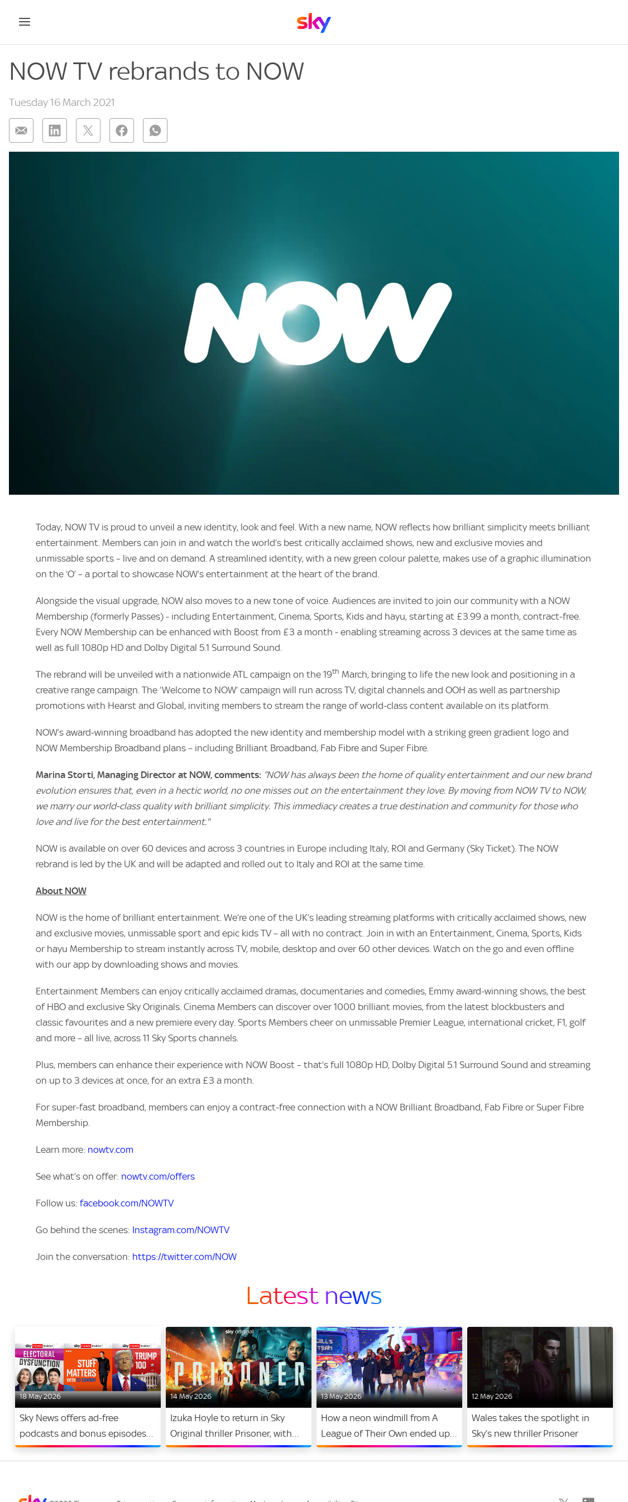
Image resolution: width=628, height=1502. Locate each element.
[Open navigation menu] (24, 22)
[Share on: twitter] (88, 130)
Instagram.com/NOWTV (180, 1229)
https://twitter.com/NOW (184, 1256)
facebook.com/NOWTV (127, 1203)
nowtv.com (110, 1149)
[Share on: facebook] (121, 130)
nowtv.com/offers (158, 1176)
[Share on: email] (21, 130)
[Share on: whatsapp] (155, 130)
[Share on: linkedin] (54, 130)
